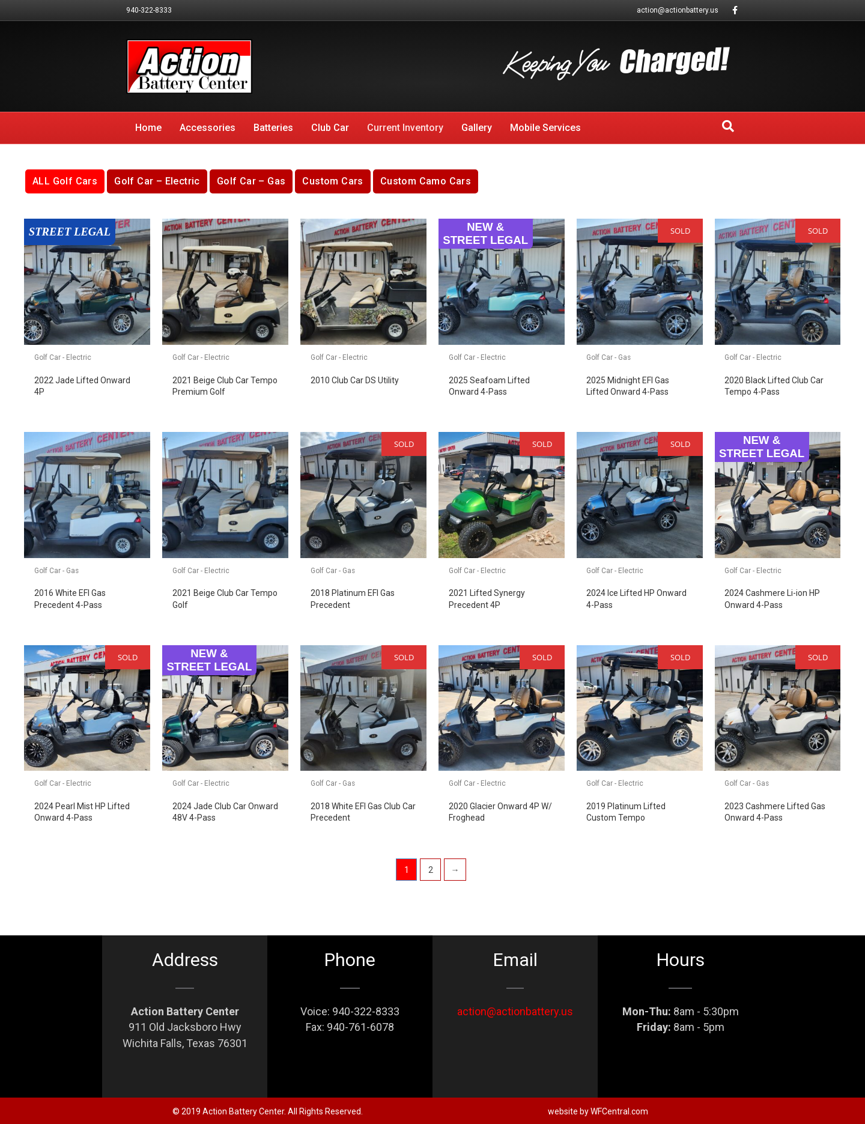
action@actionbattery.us (677, 10)
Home (148, 127)
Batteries (273, 127)
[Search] (728, 126)
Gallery (476, 127)
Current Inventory (405, 127)
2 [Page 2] (430, 870)
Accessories (207, 127)
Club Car (330, 127)
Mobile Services (545, 127)
